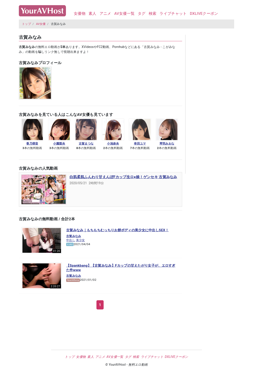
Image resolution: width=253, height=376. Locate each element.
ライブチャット (173, 13)
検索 (153, 13)
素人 (92, 13)
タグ (142, 13)
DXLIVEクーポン (204, 13)
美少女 (80, 240)
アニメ (105, 13)
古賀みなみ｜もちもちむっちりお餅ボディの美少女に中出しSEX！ (117, 230)
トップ (26, 24)
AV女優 (41, 24)
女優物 (79, 13)
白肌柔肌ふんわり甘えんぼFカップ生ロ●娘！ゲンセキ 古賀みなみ (123, 177)
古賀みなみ (73, 236)
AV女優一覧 (124, 13)
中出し (70, 240)
